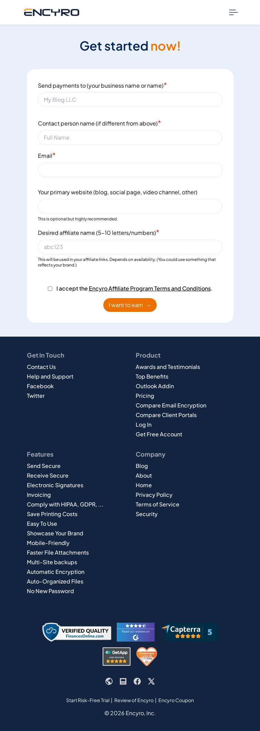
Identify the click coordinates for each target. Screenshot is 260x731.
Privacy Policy (154, 494)
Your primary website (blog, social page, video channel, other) (117, 192)
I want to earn (130, 305)
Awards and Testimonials (168, 366)
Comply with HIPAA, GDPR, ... (65, 504)
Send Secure (44, 465)
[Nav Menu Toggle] (233, 12)
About (144, 475)
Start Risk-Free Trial (88, 700)
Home (144, 485)
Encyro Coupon (176, 700)
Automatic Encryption (55, 571)
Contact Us (41, 366)
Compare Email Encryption (171, 405)
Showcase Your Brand (55, 533)
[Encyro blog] (123, 681)
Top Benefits (152, 376)
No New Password (50, 590)
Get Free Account (159, 434)
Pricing (145, 395)
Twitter (36, 395)
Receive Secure (48, 475)
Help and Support (50, 376)
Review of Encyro (134, 700)
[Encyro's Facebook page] (137, 681)
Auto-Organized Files (55, 581)
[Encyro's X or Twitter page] (151, 681)
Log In (144, 424)
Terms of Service (157, 504)
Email (47, 155)
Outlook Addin (155, 386)
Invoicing (39, 494)
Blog (142, 465)
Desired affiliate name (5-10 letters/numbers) (98, 232)
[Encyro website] (109, 681)
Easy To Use (42, 523)
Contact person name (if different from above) (99, 122)
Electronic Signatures (55, 485)
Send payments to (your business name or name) (102, 84)
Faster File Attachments (58, 552)
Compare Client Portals (166, 414)
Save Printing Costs (52, 513)
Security (147, 513)
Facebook (40, 386)
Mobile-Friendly (48, 542)
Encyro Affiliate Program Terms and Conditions (150, 288)
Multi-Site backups (52, 562)
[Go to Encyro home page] (51, 12)
